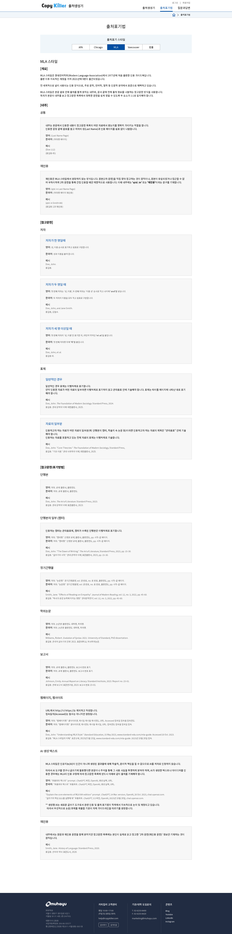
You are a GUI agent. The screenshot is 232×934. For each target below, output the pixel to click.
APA (81, 47)
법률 (151, 47)
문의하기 (103, 925)
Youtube (169, 914)
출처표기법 (166, 8)
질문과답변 (184, 8)
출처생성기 (148, 8)
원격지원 (114, 925)
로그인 (175, 2)
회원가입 (186, 2)
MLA (116, 47)
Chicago (98, 47)
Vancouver (133, 47)
